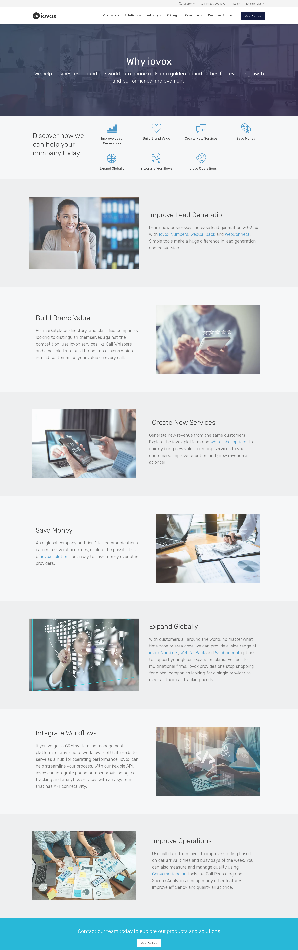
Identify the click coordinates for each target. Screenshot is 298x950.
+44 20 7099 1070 (212, 3)
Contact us (149, 942)
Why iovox (109, 15)
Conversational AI (169, 874)
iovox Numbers (173, 234)
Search (185, 3)
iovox (45, 15)
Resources (192, 15)
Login (236, 3)
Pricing (172, 15)
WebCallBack (202, 234)
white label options (228, 442)
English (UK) (253, 3)
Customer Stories (220, 15)
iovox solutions (56, 556)
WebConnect (237, 234)
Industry (152, 15)
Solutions (131, 15)
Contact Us (253, 15)
